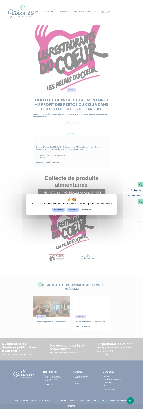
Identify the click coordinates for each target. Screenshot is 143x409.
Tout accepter (58, 209)
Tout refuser (73, 209)
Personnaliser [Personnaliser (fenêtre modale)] (86, 209)
